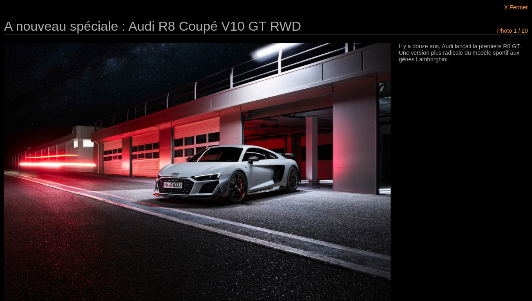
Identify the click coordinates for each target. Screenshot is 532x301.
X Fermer (516, 7)
